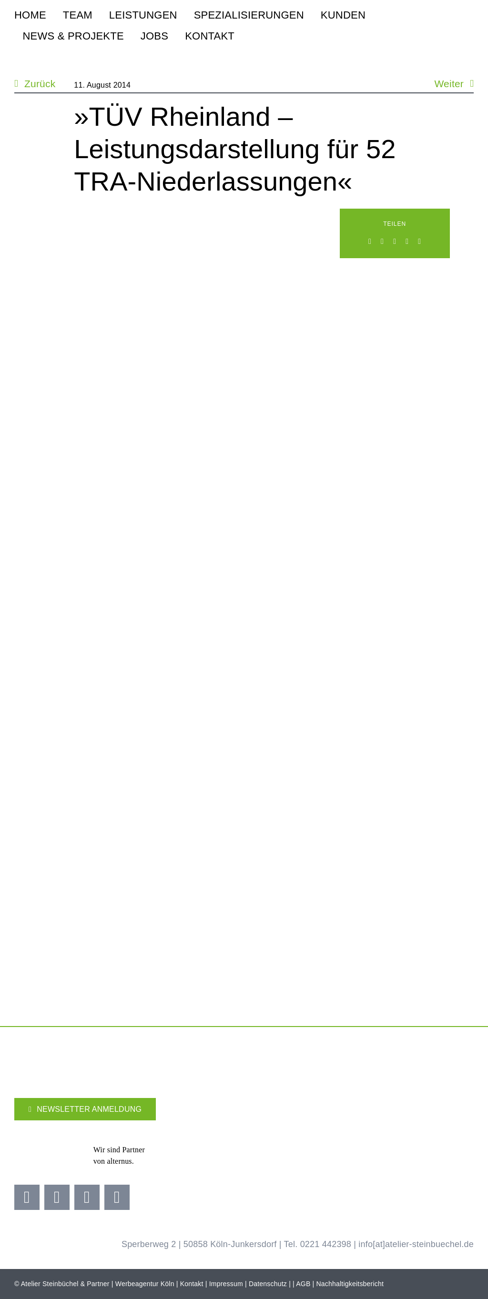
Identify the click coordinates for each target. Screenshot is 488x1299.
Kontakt (191, 1284)
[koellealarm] (333, 1137)
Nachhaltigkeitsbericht (350, 1284)
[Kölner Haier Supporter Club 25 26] (266, 1141)
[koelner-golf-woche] (455, 1137)
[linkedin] (117, 1197)
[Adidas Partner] (195, 1141)
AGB (303, 1284)
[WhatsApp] (394, 241)
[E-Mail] (419, 241)
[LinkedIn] (382, 241)
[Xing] (407, 241)
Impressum (226, 1284)
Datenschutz (268, 1284)
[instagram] (57, 1197)
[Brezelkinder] (394, 1141)
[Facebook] (370, 241)
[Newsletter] (85, 1109)
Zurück (39, 83)
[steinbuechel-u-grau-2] (468, 24)
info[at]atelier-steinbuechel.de (416, 1244)
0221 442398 (325, 1244)
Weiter (449, 83)
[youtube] (87, 1197)
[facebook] (27, 1197)
